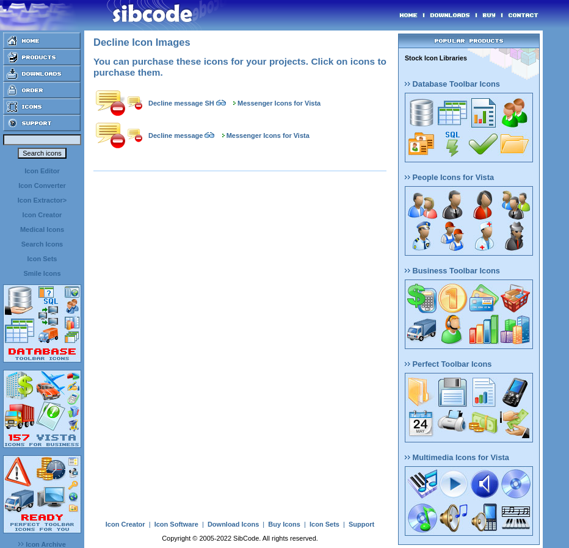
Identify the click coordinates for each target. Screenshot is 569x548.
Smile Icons (41, 273)
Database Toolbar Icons (452, 83)
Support (361, 524)
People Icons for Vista (449, 177)
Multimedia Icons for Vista (457, 457)
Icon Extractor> (42, 200)
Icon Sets (42, 258)
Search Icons (42, 244)
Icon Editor (41, 171)
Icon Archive (42, 544)
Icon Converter (42, 185)
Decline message (175, 135)
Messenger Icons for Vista (279, 103)
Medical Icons (42, 229)
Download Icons (233, 524)
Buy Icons (284, 524)
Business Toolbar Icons (452, 270)
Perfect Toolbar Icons (448, 364)
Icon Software (176, 524)
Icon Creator (42, 214)
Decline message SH (181, 103)
